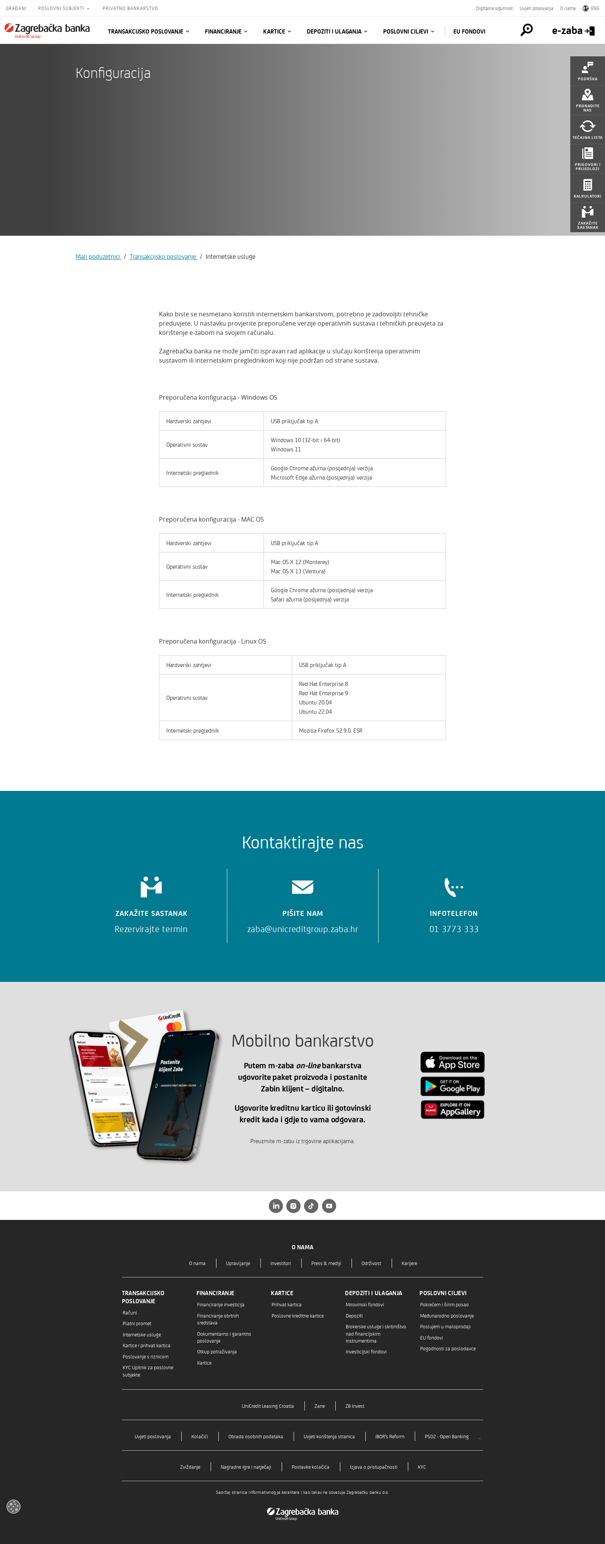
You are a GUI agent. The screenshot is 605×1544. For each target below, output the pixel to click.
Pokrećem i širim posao (444, 1304)
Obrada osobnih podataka (255, 1436)
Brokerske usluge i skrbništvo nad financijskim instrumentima (376, 1333)
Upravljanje (238, 1263)
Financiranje (223, 31)
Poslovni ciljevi (405, 31)
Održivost (371, 1263)
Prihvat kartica (287, 1304)
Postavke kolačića (311, 1466)
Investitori (280, 1263)
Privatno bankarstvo (130, 8)
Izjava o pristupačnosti (373, 1466)
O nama (568, 8)
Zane (319, 1405)
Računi (130, 1312)
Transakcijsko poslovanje (145, 31)
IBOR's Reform (389, 1436)
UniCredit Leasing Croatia (268, 1405)
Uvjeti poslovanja (536, 8)
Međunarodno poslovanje (447, 1315)
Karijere (409, 1263)
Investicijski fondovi (366, 1351)
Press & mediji (326, 1263)
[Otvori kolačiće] (13, 1506)
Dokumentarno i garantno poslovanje (224, 1337)
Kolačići (199, 1436)
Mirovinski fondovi (365, 1304)
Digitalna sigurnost (494, 8)
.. (479, 1436)
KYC (422, 1466)
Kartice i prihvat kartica (147, 1345)
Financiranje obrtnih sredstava (218, 1319)
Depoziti (354, 1315)
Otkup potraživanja (217, 1351)
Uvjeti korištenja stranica (329, 1436)
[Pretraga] (521, 30)
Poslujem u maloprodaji (445, 1326)
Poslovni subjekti (62, 8)
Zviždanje (190, 1466)
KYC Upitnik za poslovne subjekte (148, 1370)
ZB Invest (354, 1405)
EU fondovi (469, 31)
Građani (16, 8)
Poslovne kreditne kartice (298, 1315)
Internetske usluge (142, 1334)
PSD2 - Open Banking (447, 1436)
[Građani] (47, 31)
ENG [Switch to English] (591, 8)
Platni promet (137, 1323)
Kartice (274, 31)
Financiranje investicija (221, 1304)
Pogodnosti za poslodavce (448, 1348)
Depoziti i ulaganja (334, 31)
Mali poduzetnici (99, 256)
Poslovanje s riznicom (146, 1356)
